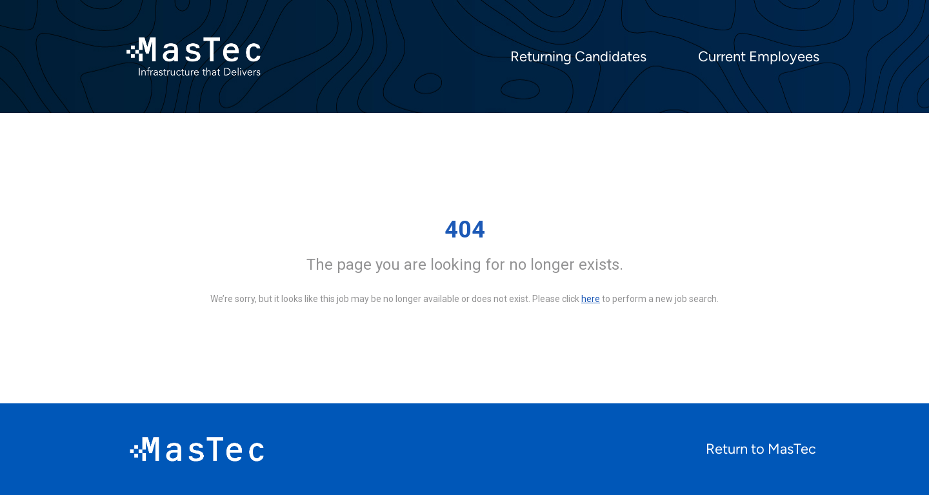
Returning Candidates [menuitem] (578, 57)
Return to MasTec (761, 449)
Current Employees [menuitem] (758, 57)
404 (465, 229)
